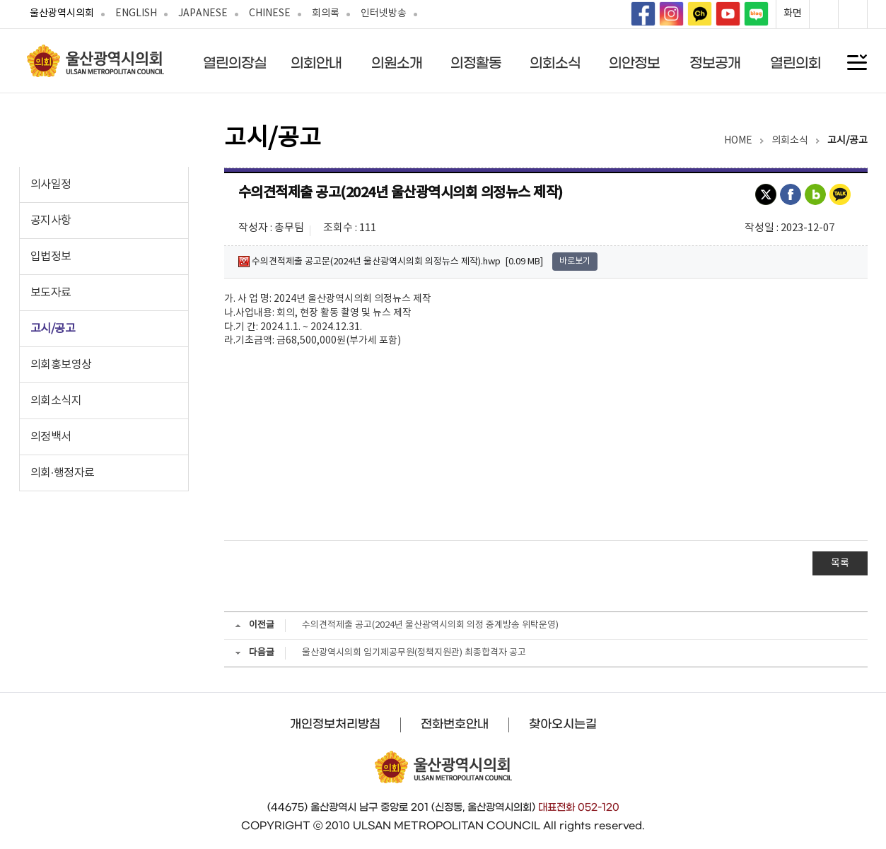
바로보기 (574, 261)
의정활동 (475, 63)
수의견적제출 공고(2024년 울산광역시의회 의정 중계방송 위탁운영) (430, 625)
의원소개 (396, 63)
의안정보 (634, 63)
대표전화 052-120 (578, 807)
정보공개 (714, 63)
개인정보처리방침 (335, 724)
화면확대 (824, 14)
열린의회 (795, 63)
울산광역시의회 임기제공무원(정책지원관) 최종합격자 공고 (414, 653)
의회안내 (316, 63)
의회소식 (555, 63)
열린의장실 (235, 63)
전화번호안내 (455, 724)
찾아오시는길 (563, 724)
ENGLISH (136, 13)
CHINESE (270, 13)
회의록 (325, 13)
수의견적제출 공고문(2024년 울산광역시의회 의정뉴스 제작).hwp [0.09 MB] (390, 261)
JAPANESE (203, 13)
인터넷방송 (384, 13)
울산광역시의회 (62, 13)
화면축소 (853, 14)
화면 (792, 13)
